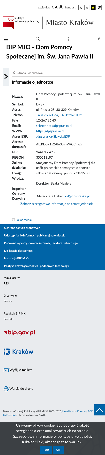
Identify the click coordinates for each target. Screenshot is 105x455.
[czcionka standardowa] (53, 7)
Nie (58, 450)
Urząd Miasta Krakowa (74, 411)
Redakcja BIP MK (14, 313)
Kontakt (9, 319)
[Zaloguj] (100, 40)
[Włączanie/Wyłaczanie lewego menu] (6, 77)
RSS (6, 283)
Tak (46, 450)
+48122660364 (47, 115)
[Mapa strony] (69, 40)
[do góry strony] (99, 409)
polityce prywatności (74, 437)
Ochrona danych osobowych (22, 228)
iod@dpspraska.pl (77, 196)
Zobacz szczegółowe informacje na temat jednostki (57, 204)
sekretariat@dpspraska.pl (54, 125)
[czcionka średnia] (56, 7)
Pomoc (8, 301)
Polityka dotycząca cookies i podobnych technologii (36, 266)
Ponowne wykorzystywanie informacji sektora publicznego (41, 243)
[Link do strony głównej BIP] (52, 23)
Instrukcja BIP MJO (16, 258)
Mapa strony (12, 277)
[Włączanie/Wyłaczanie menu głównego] (6, 40)
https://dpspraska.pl (50, 131)
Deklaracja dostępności (18, 250)
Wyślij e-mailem (18, 370)
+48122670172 (71, 115)
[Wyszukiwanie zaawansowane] (38, 39)
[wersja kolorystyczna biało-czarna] (87, 7)
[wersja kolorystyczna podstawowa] (80, 7)
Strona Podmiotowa (30, 73)
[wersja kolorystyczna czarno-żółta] (93, 7)
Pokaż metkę (24, 220)
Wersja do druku (18, 388)
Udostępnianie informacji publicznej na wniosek (34, 235)
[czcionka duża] (61, 7)
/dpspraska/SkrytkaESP (53, 136)
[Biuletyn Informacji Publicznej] (52, 335)
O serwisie (10, 295)
